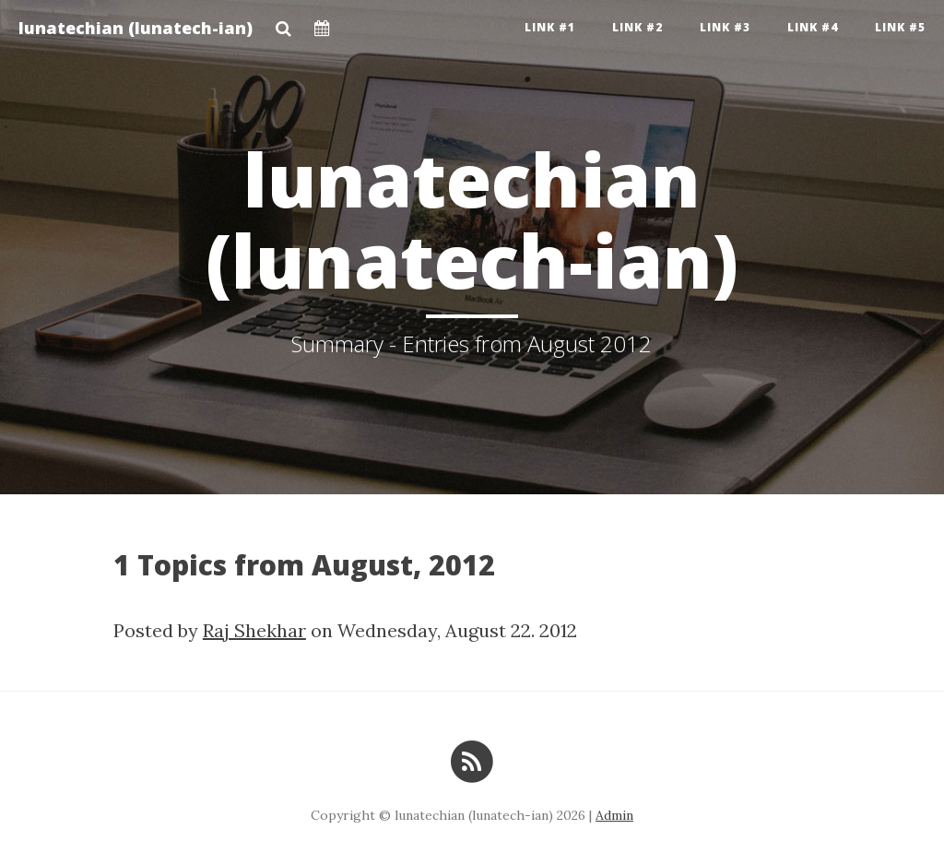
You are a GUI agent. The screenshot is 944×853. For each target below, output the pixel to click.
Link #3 (725, 27)
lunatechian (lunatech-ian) (135, 28)
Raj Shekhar (254, 630)
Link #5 (900, 27)
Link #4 (812, 27)
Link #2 (637, 27)
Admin (614, 815)
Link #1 (550, 27)
